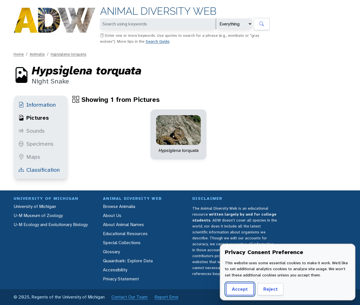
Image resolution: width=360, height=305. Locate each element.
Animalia (37, 54)
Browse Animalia (119, 206)
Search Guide (157, 41)
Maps (29, 156)
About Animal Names (123, 224)
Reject (270, 289)
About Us (112, 215)
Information (37, 104)
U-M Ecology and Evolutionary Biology (51, 224)
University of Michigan (35, 206)
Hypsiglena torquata (68, 54)
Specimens (35, 143)
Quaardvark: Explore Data (128, 261)
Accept (240, 289)
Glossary (111, 252)
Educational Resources (125, 234)
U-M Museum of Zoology (38, 215)
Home (19, 54)
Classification (39, 170)
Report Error (166, 297)
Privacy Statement (121, 279)
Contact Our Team (129, 297)
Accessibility (115, 270)
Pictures (33, 117)
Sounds (31, 130)
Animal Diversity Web (158, 11)
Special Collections (122, 243)
